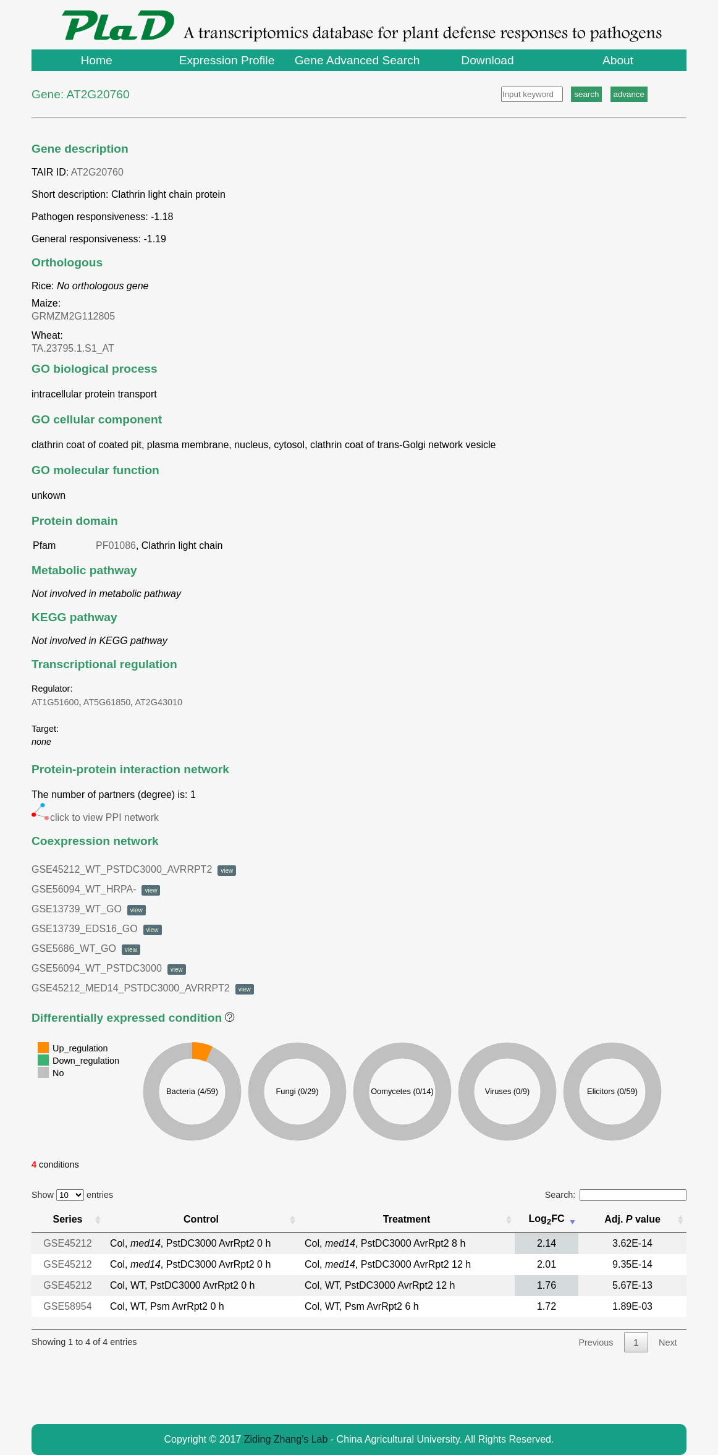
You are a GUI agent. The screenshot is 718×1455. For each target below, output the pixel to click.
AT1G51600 (55, 702)
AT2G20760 (97, 172)
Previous (595, 1342)
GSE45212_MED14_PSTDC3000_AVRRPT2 (143, 988)
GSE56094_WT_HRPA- (96, 889)
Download (487, 60)
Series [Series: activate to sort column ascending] (67, 1219)
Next (668, 1342)
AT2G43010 (159, 702)
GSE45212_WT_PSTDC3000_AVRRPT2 (134, 869)
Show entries (72, 1195)
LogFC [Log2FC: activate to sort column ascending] (546, 1219)
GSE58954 (67, 1306)
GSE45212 (67, 1243)
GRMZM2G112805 (76, 316)
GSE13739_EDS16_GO (97, 928)
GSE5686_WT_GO (86, 948)
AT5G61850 (107, 702)
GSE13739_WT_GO (89, 909)
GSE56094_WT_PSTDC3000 (109, 968)
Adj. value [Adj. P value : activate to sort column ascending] (632, 1219)
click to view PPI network (95, 817)
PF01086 (116, 545)
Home (96, 60)
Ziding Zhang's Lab (286, 1439)
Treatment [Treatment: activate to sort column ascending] (406, 1219)
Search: (615, 1195)
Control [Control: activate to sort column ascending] (201, 1219)
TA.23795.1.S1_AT (75, 348)
